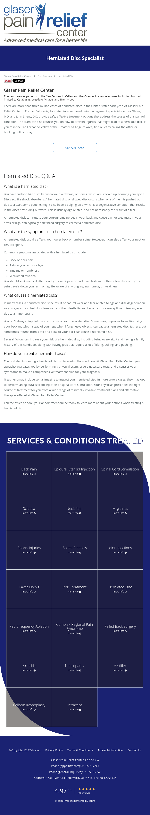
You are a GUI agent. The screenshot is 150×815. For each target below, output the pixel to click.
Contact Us (135, 750)
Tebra (92, 800)
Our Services (45, 76)
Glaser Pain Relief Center (18, 76)
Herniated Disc (65, 76)
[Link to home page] (62, 23)
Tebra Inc (34, 750)
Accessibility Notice (110, 750)
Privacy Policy (54, 750)
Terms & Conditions (80, 750)
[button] (75, 147)
